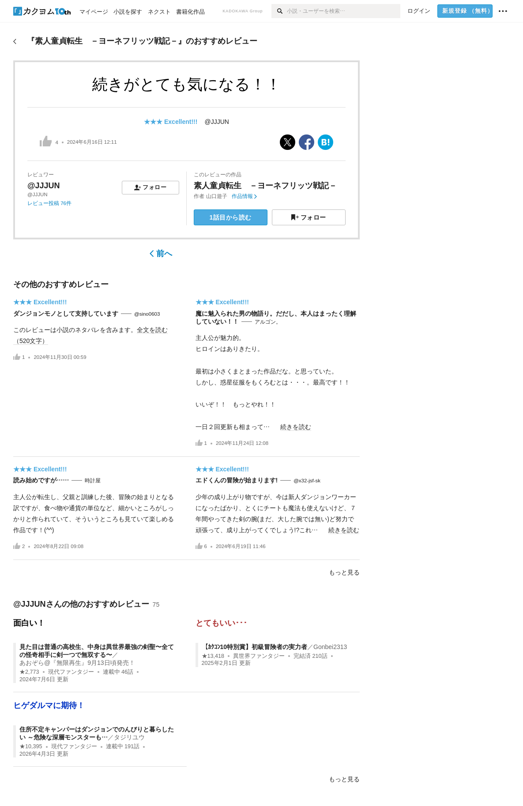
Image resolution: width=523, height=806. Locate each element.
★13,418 (213, 656)
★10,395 (30, 746)
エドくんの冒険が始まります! (237, 480)
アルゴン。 (268, 322)
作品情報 (244, 196)
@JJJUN (216, 121)
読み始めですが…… (41, 480)
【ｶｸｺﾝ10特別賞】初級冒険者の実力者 (255, 646)
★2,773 (29, 672)
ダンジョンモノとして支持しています (65, 313)
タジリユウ (129, 737)
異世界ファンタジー (259, 656)
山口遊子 (216, 196)
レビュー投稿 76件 (49, 203)
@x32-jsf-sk (306, 480)
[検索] (279, 11)
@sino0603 (147, 314)
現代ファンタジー (71, 672)
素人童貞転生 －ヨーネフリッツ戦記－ (265, 185)
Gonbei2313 (330, 646)
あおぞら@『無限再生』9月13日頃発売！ (77, 662)
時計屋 (93, 480)
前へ (161, 253)
